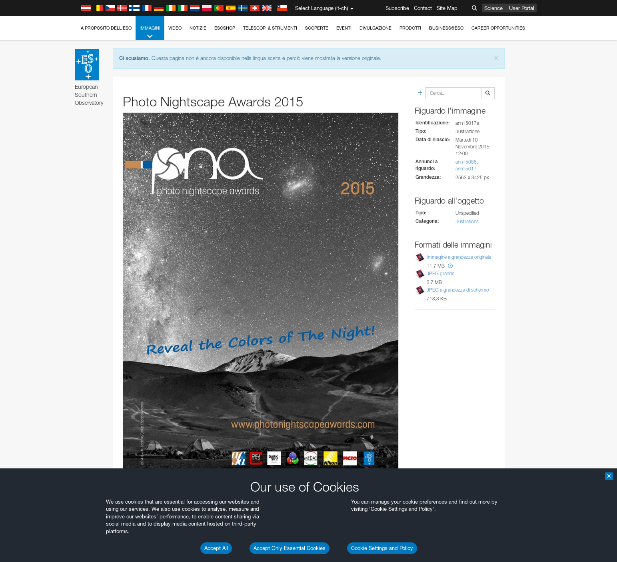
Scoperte (316, 28)
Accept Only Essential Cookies (289, 548)
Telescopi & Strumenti (270, 28)
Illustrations (467, 221)
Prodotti (410, 28)
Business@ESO (446, 28)
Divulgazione (375, 28)
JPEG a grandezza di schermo (458, 290)
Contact (423, 8)
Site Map (447, 8)
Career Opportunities (498, 28)
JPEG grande (440, 273)
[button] (450, 266)
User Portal (521, 8)
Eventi (343, 28)
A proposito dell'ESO (106, 28)
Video (175, 28)
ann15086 (466, 162)
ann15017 (466, 169)
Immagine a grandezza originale (459, 257)
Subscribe (397, 8)
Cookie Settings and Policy (382, 548)
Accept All (216, 548)
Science (493, 8)
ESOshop (224, 28)
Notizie (198, 28)
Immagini (150, 32)
